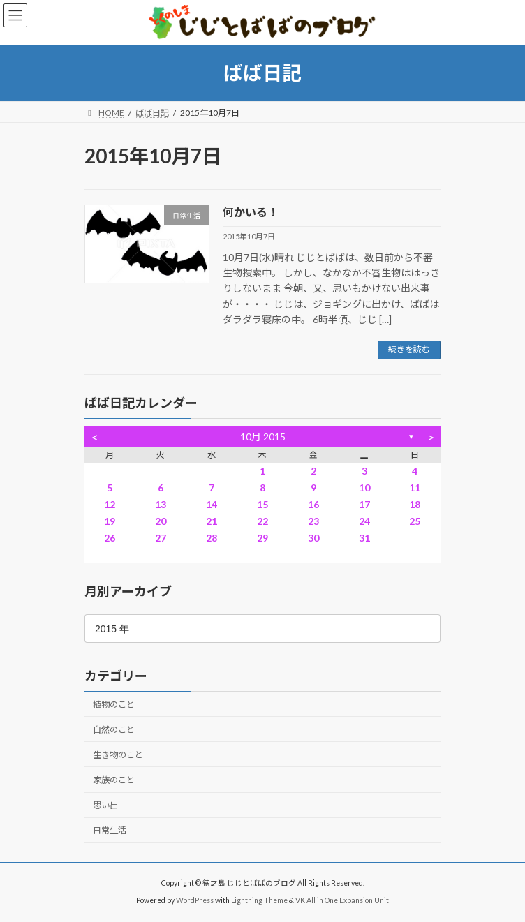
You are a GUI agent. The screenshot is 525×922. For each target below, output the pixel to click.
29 (262, 538)
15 (262, 504)
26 (109, 538)
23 (313, 521)
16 (313, 504)
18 (414, 504)
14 (211, 504)
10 (364, 487)
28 (211, 538)
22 (262, 521)
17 (364, 504)
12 (109, 504)
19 (109, 521)
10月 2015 (263, 437)
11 (414, 487)
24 (364, 521)
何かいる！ (251, 211)
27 (160, 538)
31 (364, 538)
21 (211, 521)
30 (313, 538)
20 (160, 521)
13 (160, 504)
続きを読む (409, 349)
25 (414, 521)
